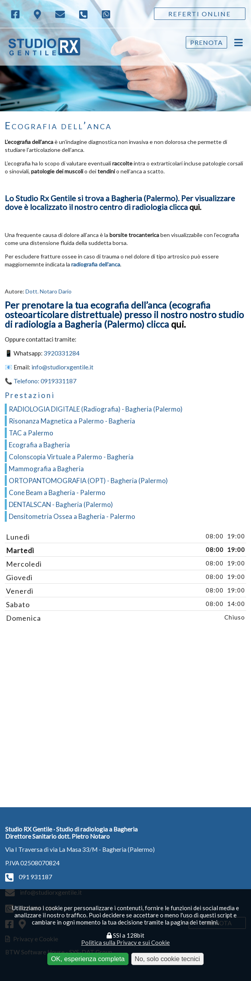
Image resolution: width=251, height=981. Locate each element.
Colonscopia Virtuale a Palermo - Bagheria (71, 457)
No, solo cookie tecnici (167, 958)
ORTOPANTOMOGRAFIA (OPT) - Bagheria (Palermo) (88, 480)
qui (194, 207)
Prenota (206, 42)
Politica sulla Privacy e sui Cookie (125, 942)
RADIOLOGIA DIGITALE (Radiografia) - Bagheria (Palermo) (96, 409)
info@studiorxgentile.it (62, 367)
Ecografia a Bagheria (39, 445)
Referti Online (199, 13)
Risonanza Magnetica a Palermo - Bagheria (72, 421)
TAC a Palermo (31, 433)
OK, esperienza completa (88, 958)
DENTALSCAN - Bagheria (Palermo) (61, 504)
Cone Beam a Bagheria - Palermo (57, 492)
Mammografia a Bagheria (46, 468)
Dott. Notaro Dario (48, 291)
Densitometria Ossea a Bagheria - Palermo (72, 516)
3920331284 (62, 353)
